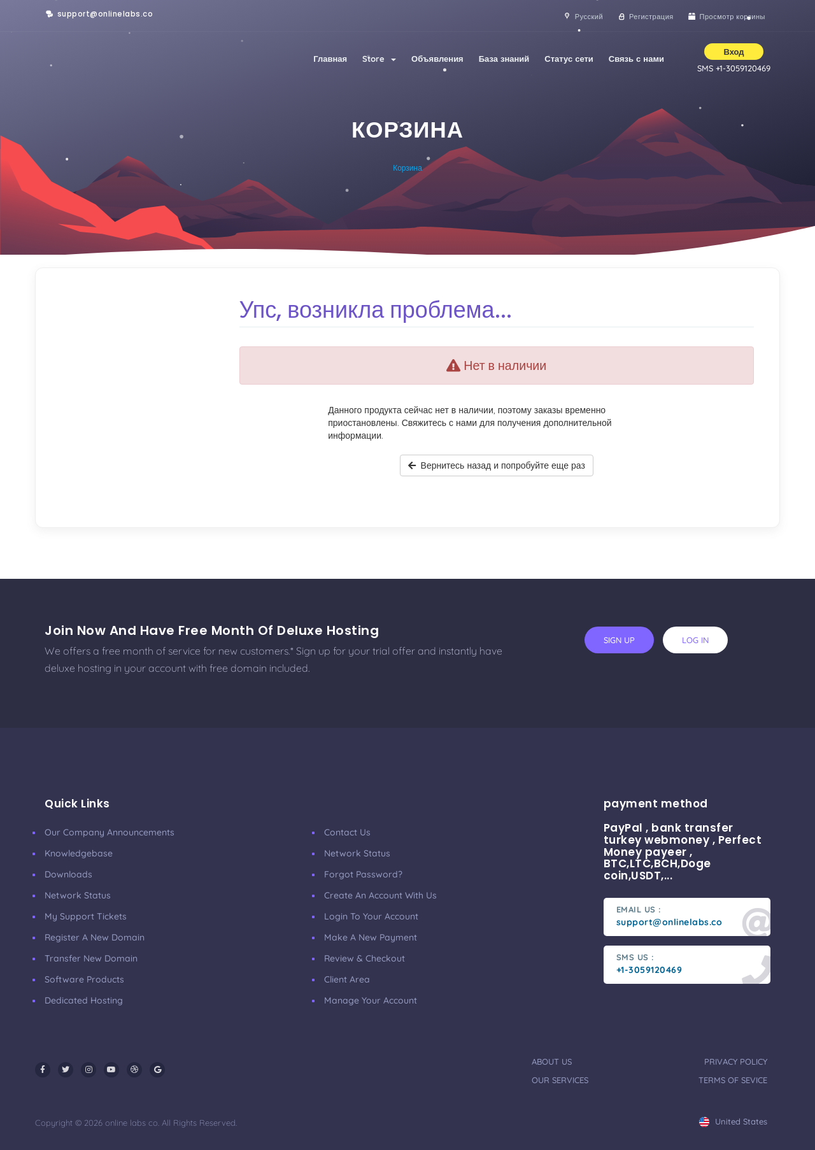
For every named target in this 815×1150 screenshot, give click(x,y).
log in (695, 640)
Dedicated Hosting (84, 1000)
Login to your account (371, 916)
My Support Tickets (86, 916)
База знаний (504, 58)
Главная (330, 58)
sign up (619, 640)
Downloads (68, 874)
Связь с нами (636, 58)
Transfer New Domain (91, 958)
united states (733, 1121)
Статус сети (568, 58)
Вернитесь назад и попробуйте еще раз (496, 465)
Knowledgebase (79, 853)
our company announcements (109, 832)
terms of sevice (732, 1080)
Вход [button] (733, 51)
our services (560, 1080)
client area (347, 979)
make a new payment (370, 937)
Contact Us (347, 832)
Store (379, 58)
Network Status (78, 895)
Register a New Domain (95, 937)
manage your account (370, 1000)
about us (552, 1061)
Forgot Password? (363, 874)
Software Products (84, 979)
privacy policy (735, 1061)
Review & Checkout (364, 958)
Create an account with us (380, 895)
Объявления (437, 58)
